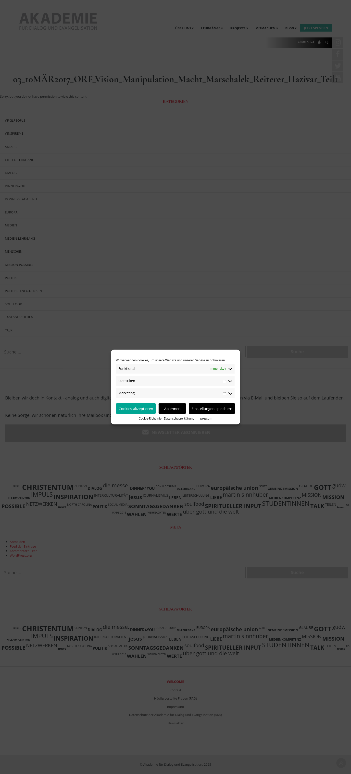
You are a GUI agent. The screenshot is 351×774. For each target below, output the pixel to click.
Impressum (204, 418)
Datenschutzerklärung (179, 418)
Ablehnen (172, 408)
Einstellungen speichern (211, 408)
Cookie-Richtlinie (150, 418)
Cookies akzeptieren (136, 408)
